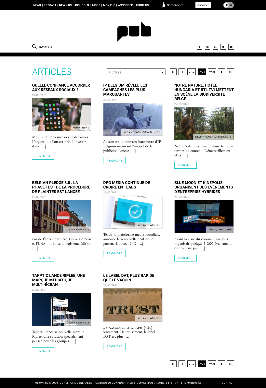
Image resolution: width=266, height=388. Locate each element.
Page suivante (221, 71)
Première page (173, 71)
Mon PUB (109, 5)
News (37, 5)
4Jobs (96, 5)
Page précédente (182, 71)
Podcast (50, 5)
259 (212, 72)
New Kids (65, 5)
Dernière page (230, 71)
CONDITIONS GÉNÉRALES (76, 382)
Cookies (141, 382)
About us (142, 5)
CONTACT (228, 382)
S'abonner (202, 5)
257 (191, 72)
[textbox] (136, 72)
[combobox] (136, 71)
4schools (81, 5)
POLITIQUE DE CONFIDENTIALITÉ (114, 382)
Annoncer (125, 5)
